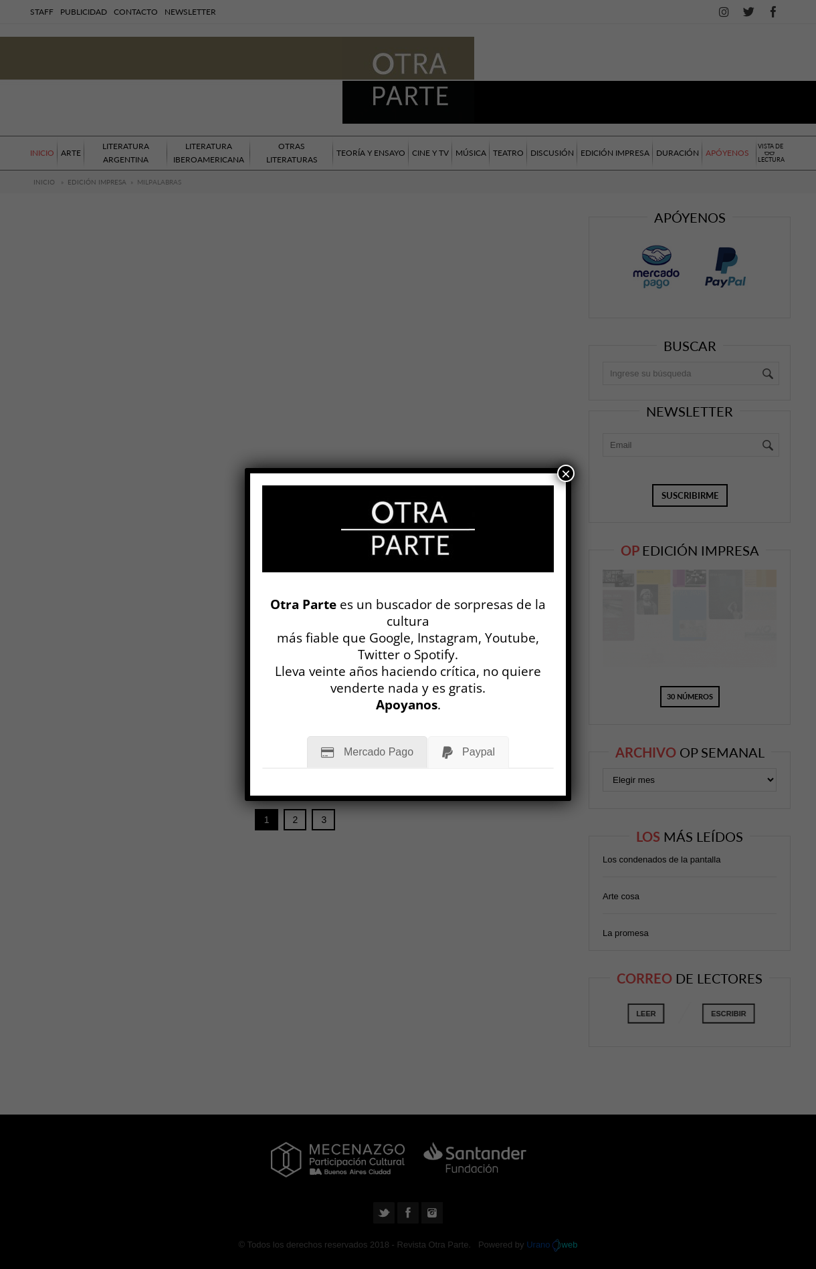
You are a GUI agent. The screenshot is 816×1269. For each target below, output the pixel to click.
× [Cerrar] (566, 473)
